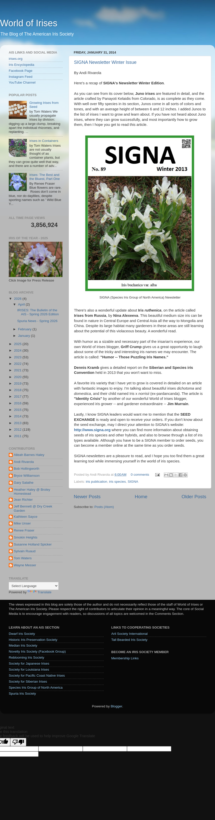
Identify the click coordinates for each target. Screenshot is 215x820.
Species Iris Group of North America (35, 687)
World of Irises (28, 23)
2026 (18, 299)
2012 (18, 429)
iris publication (96, 481)
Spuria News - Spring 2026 (37, 321)
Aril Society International (129, 634)
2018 (18, 390)
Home (141, 496)
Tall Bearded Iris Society (129, 640)
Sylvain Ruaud (25, 551)
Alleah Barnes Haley (29, 455)
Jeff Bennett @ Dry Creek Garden (33, 508)
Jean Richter (23, 499)
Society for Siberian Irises (28, 681)
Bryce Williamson (27, 475)
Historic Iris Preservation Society (33, 640)
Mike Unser (22, 523)
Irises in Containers (43, 141)
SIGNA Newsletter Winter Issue (105, 62)
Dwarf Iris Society (22, 634)
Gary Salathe (24, 482)
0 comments (140, 474)
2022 (18, 364)
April (22, 304)
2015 (18, 410)
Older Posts (194, 496)
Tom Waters (23, 558)
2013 (18, 423)
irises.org (15, 59)
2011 (18, 436)
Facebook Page (20, 71)
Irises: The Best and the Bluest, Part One (44, 177)
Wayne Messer (25, 565)
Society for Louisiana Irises (29, 669)
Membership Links (125, 658)
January (24, 336)
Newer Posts (87, 496)
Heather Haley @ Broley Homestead (32, 491)
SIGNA (133, 481)
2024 (18, 350)
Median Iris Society (23, 645)
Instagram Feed (20, 77)
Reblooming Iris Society (26, 657)
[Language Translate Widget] (33, 586)
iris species (117, 481)
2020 (18, 377)
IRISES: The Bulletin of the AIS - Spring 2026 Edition (38, 312)
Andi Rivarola (24, 462)
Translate (40, 592)
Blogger (116, 706)
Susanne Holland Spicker (33, 544)
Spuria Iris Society (22, 693)
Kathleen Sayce (26, 516)
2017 (18, 396)
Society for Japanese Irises (29, 663)
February (25, 329)
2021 (18, 370)
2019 (18, 383)
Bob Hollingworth (26, 468)
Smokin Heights (26, 537)
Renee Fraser (24, 530)
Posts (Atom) (104, 507)
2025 (18, 344)
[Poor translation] (18, 742)
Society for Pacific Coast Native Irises (37, 675)
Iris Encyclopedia (21, 65)
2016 (18, 403)
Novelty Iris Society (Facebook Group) (37, 651)
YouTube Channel (22, 82)
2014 (18, 416)
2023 (18, 357)
